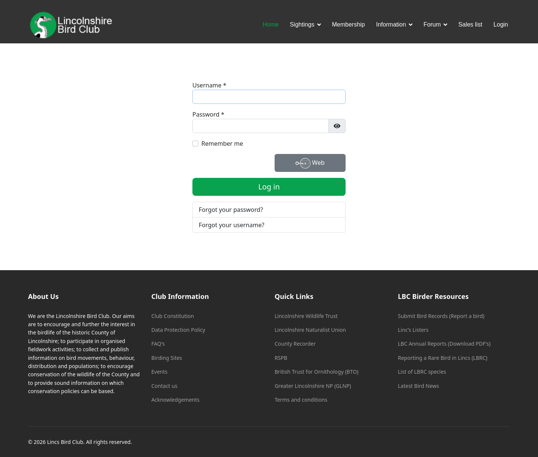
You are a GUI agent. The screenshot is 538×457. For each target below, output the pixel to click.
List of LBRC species (422, 371)
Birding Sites (166, 357)
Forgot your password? (231, 210)
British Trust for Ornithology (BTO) (316, 371)
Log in (269, 187)
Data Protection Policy (178, 329)
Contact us (164, 385)
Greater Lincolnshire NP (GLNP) (313, 385)
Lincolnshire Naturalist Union (310, 329)
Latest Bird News (418, 385)
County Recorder (295, 343)
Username (209, 85)
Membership (348, 24)
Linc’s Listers (413, 329)
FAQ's (158, 343)
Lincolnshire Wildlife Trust (306, 315)
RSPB (281, 357)
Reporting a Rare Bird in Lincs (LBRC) (443, 357)
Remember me (222, 143)
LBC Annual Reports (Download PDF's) (444, 343)
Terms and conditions (301, 399)
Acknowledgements (175, 399)
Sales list (470, 24)
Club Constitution (172, 315)
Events (159, 371)
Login (501, 24)
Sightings (302, 24)
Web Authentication (310, 164)
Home (271, 24)
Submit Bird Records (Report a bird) (441, 315)
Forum (432, 24)
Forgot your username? (231, 225)
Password (208, 114)
